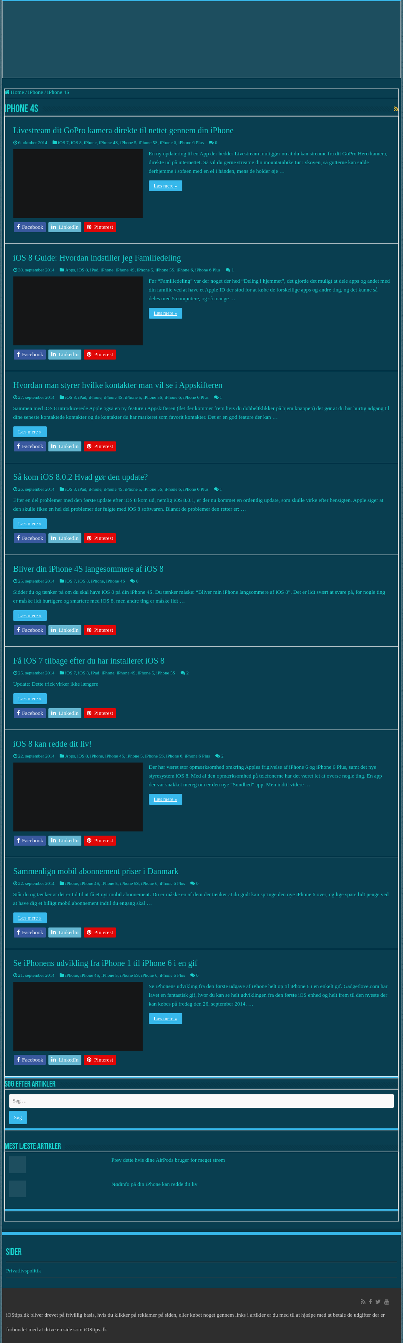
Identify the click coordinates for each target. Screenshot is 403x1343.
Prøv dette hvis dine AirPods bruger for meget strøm (168, 1160)
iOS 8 (76, 142)
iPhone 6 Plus (191, 142)
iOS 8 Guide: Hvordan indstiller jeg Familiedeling (97, 257)
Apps (70, 269)
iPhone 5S (148, 142)
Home (14, 92)
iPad (94, 269)
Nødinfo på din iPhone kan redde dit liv (154, 1184)
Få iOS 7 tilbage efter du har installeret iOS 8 (89, 660)
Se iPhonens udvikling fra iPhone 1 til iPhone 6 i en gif (105, 963)
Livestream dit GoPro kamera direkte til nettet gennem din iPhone (123, 130)
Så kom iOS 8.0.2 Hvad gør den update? (80, 476)
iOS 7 (63, 142)
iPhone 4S (108, 142)
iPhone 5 (128, 142)
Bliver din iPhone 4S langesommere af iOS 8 (88, 568)
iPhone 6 (168, 142)
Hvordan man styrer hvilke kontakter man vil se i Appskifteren (118, 385)
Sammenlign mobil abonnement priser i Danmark (96, 871)
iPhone (35, 92)
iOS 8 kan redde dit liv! (52, 743)
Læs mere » (165, 186)
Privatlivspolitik (24, 1270)
